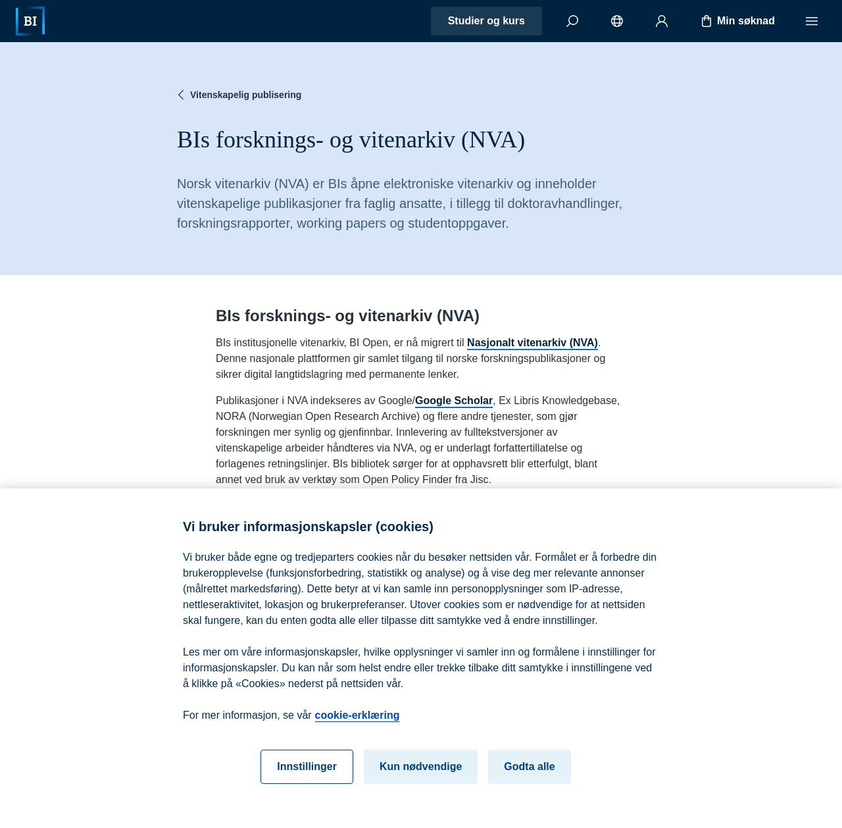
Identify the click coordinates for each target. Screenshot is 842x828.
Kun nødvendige (421, 776)
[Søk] (572, 21)
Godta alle (529, 776)
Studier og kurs (486, 20)
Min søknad (737, 21)
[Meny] (811, 21)
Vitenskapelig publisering (237, 94)
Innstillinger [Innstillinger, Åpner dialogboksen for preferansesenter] (307, 776)
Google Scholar (454, 400)
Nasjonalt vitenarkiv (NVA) (532, 342)
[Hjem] (30, 21)
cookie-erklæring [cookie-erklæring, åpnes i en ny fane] (357, 725)
